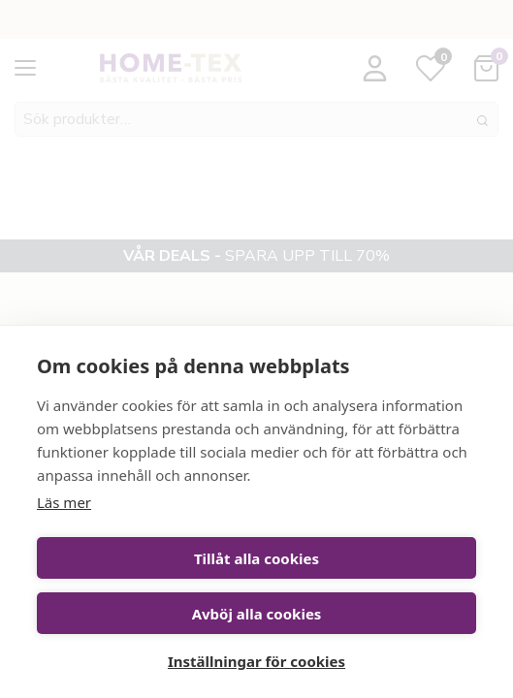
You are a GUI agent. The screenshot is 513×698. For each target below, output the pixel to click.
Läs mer (64, 502)
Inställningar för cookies (256, 661)
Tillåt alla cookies (256, 558)
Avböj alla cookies (257, 613)
